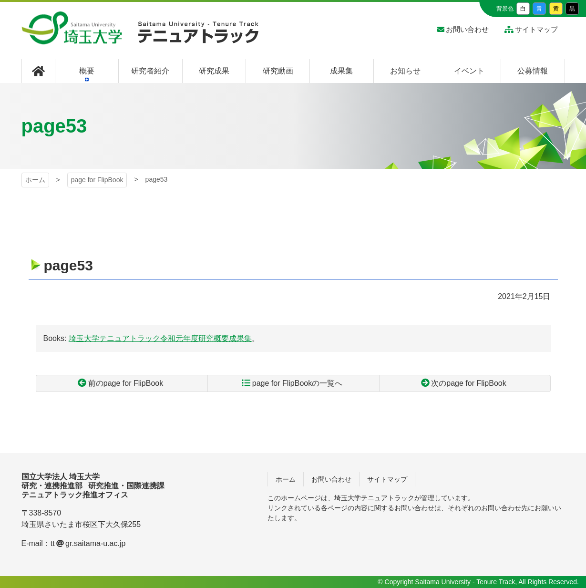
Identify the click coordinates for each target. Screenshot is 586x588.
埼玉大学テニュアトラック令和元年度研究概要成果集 (160, 338)
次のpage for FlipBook (468, 383)
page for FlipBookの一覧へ (297, 383)
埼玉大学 (71, 28)
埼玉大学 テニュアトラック (198, 35)
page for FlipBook (97, 180)
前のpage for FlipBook (125, 383)
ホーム (35, 180)
